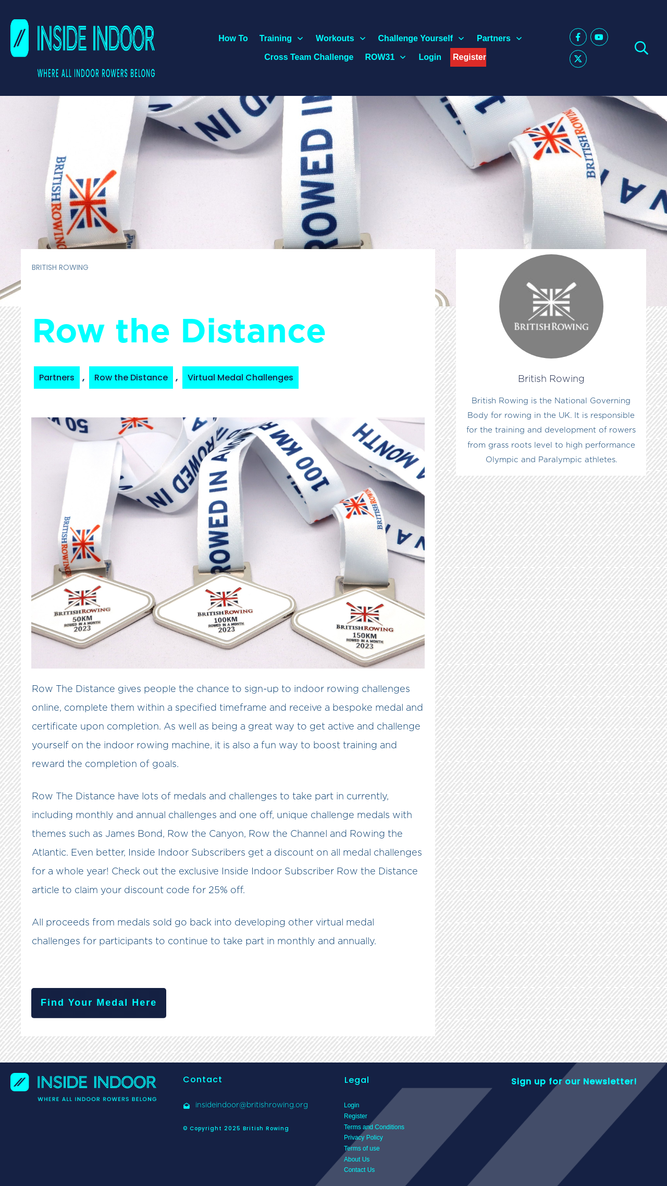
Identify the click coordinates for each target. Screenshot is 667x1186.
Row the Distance (131, 378)
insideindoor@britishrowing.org (251, 1105)
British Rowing (551, 378)
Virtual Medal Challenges (240, 378)
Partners (57, 378)
